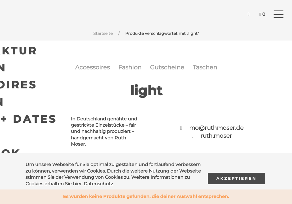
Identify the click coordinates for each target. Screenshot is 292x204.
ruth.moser (216, 138)
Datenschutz (98, 183)
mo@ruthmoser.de (216, 130)
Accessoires (86, 69)
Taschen (212, 69)
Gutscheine (169, 69)
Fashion (128, 69)
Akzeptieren (236, 178)
